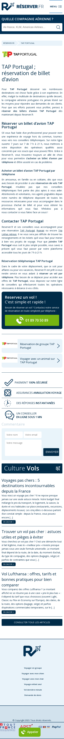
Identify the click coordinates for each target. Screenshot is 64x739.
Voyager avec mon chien (33, 673)
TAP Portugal (27, 230)
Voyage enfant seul (33, 684)
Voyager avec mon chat (32, 679)
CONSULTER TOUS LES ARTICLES (32, 622)
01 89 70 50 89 (32, 320)
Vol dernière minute (33, 690)
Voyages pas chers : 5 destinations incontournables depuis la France (28, 485)
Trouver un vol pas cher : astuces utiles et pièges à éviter (31, 534)
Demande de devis (32, 695)
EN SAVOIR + (8, 522)
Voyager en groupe (33, 668)
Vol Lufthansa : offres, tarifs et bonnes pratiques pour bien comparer (29, 579)
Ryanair (40, 230)
